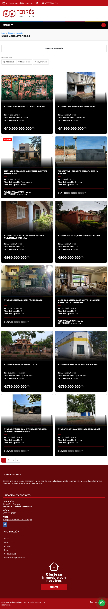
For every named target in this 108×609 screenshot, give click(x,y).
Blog (6, 550)
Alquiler (7, 546)
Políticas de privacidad (14, 557)
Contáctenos (10, 553)
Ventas (7, 542)
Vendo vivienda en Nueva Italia (20, 365)
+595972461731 (52, 3)
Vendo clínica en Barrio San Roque (76, 107)
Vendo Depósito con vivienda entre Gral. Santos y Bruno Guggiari (25, 430)
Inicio (3, 33)
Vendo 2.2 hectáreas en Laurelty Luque (24, 107)
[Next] (17, 460)
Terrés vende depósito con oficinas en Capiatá (78, 172)
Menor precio (24, 62)
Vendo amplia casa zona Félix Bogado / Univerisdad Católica (24, 237)
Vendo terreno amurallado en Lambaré (79, 429)
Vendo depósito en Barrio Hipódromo (77, 365)
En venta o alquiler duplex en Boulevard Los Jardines (26, 172)
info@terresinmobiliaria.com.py (17, 519)
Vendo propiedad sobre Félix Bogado (23, 300)
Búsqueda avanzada (15, 33)
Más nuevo (8, 62)
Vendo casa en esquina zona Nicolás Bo (79, 236)
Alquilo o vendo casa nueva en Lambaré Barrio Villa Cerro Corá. (79, 301)
